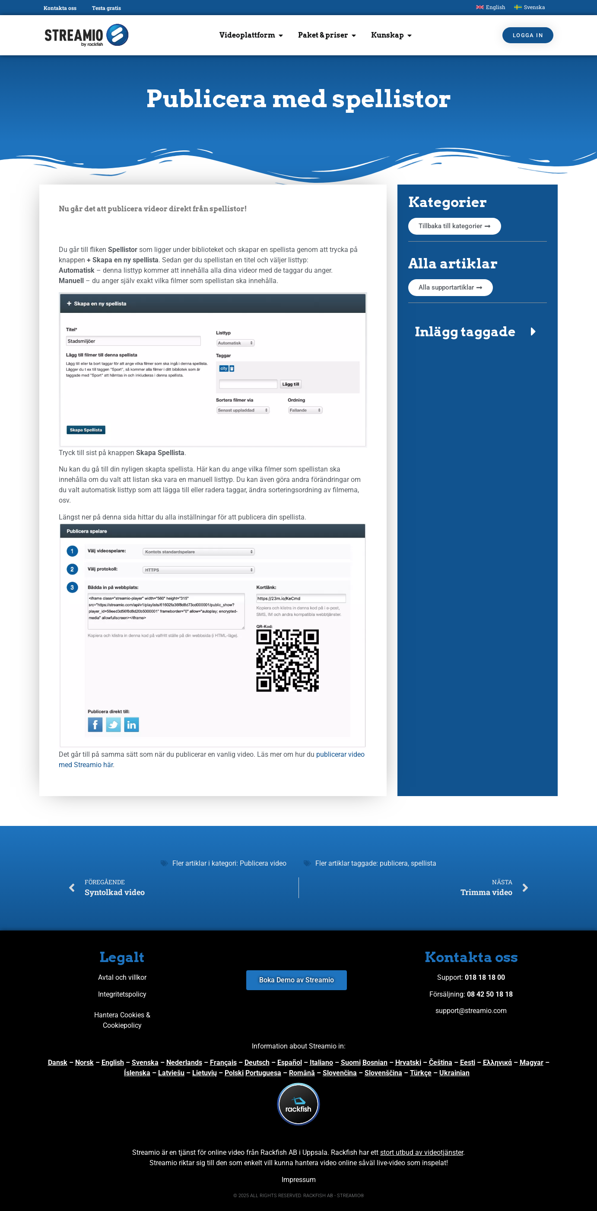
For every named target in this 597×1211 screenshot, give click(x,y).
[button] (477, 331)
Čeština (440, 1062)
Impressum (299, 1180)
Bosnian (374, 1062)
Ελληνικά (497, 1062)
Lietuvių (204, 1073)
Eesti (467, 1062)
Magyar (531, 1062)
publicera (394, 863)
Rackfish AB (278, 1152)
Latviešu (171, 1073)
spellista (423, 863)
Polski (234, 1073)
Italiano (321, 1062)
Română (302, 1073)
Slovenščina (383, 1073)
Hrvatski (408, 1062)
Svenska (145, 1062)
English (113, 1062)
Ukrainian (454, 1073)
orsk (87, 1062)
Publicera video (263, 863)
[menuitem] (491, 7)
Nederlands (184, 1062)
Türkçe (421, 1073)
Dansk (57, 1062)
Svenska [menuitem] (534, 6)
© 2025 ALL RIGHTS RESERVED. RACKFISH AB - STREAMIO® (298, 1195)
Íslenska (137, 1073)
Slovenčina (340, 1073)
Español (289, 1062)
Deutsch (257, 1062)
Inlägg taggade (465, 331)
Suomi (351, 1062)
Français (223, 1062)
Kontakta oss (60, 7)
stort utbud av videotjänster (421, 1152)
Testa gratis (106, 7)
